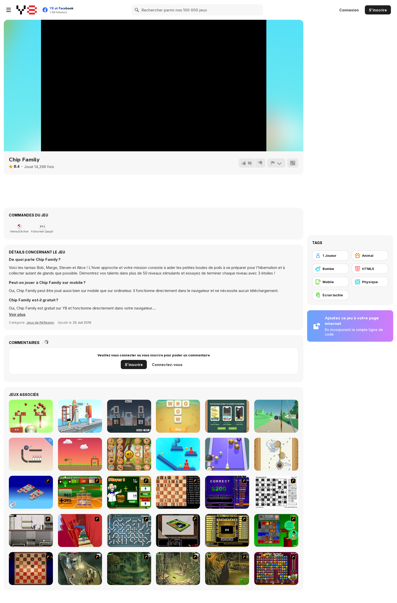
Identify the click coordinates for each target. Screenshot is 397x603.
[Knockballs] (31, 416)
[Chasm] (80, 530)
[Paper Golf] (276, 454)
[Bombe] (330, 269)
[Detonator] (31, 492)
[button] (17, 314)
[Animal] (370, 255)
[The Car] (178, 530)
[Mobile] (330, 282)
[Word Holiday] (178, 416)
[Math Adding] (129, 492)
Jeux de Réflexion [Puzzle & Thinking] (40, 322)
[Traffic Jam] (276, 530)
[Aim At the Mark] (276, 416)
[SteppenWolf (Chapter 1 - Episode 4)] (227, 568)
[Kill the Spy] (129, 416)
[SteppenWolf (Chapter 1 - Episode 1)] (80, 568)
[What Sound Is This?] (129, 454)
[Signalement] (276, 163)
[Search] (137, 9)
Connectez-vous (167, 364)
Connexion (349, 10)
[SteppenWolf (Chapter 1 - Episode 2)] (129, 568)
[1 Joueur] (330, 255)
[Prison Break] (31, 530)
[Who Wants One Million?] (227, 492)
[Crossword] (276, 492)
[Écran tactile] (330, 295)
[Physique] (370, 282)
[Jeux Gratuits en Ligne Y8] (26, 9)
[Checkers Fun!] (31, 568)
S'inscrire (378, 10)
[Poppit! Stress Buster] (276, 568)
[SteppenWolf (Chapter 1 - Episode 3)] (178, 568)
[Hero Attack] (80, 454)
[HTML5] (370, 269)
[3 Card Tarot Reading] (227, 416)
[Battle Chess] (178, 492)
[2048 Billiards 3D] (227, 454)
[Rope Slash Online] (178, 454)
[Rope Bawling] (31, 454)
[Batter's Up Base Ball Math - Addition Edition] (80, 492)
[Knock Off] (80, 416)
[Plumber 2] (129, 530)
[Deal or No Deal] (227, 530)
